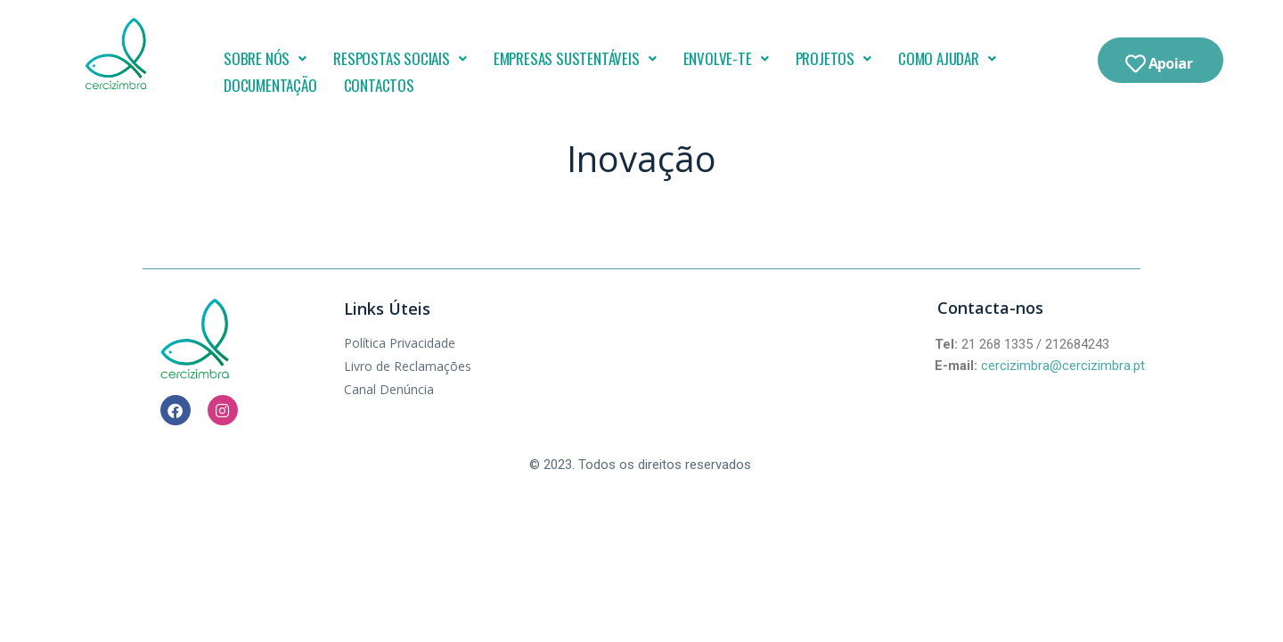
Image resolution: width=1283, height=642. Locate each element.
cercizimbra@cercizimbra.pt (1063, 366)
